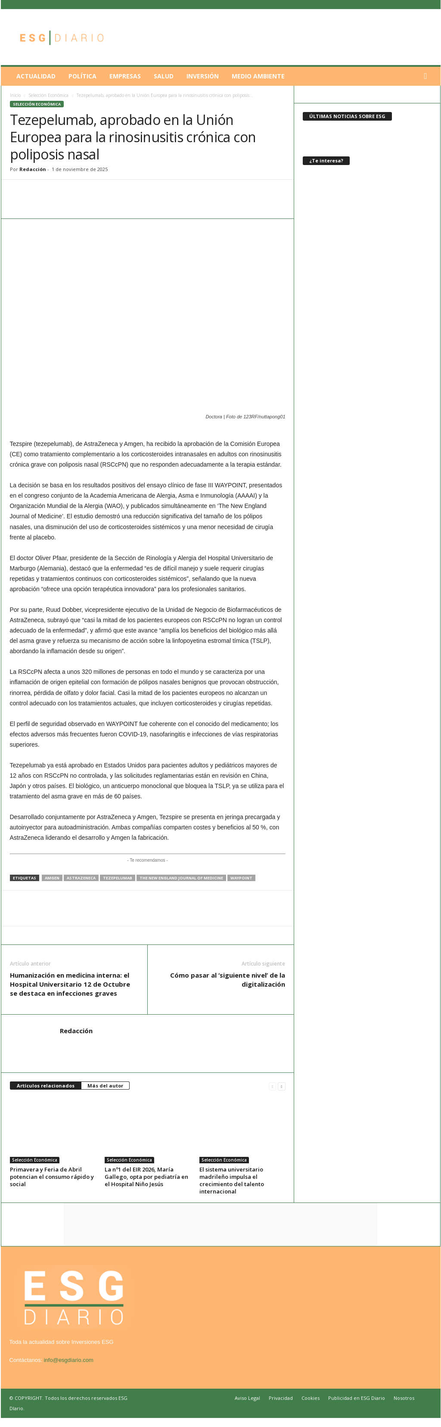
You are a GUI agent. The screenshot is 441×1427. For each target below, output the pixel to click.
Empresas (125, 76)
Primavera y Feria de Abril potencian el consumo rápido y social (52, 1176)
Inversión (202, 76)
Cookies (310, 1398)
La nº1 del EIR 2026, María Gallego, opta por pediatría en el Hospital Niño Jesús (146, 1176)
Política (82, 76)
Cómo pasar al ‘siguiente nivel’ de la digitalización (227, 979)
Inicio (15, 95)
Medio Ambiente (258, 76)
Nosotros (404, 1398)
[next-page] (281, 1086)
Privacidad (281, 1398)
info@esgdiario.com (68, 1360)
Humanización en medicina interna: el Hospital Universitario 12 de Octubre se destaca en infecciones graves (70, 984)
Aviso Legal (247, 1398)
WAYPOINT (241, 878)
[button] (427, 76)
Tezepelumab (117, 878)
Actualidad (36, 76)
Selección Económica (48, 95)
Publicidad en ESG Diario (356, 1398)
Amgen (52, 878)
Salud (164, 76)
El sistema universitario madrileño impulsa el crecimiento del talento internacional (231, 1180)
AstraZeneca (81, 878)
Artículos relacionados (46, 1085)
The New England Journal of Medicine (181, 878)
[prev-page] (272, 1086)
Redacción (32, 169)
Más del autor (105, 1085)
